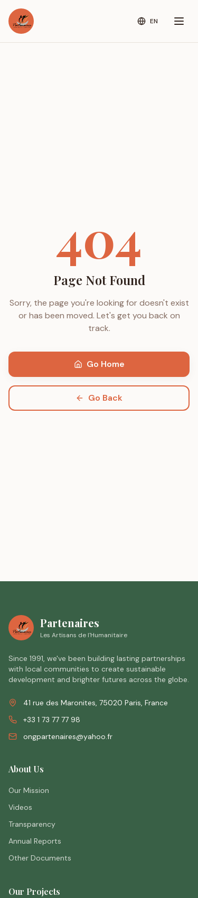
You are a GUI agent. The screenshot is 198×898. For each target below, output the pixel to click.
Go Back (99, 397)
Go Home (99, 364)
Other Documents (39, 858)
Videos (20, 807)
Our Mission (28, 790)
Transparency (31, 824)
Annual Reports (34, 841)
